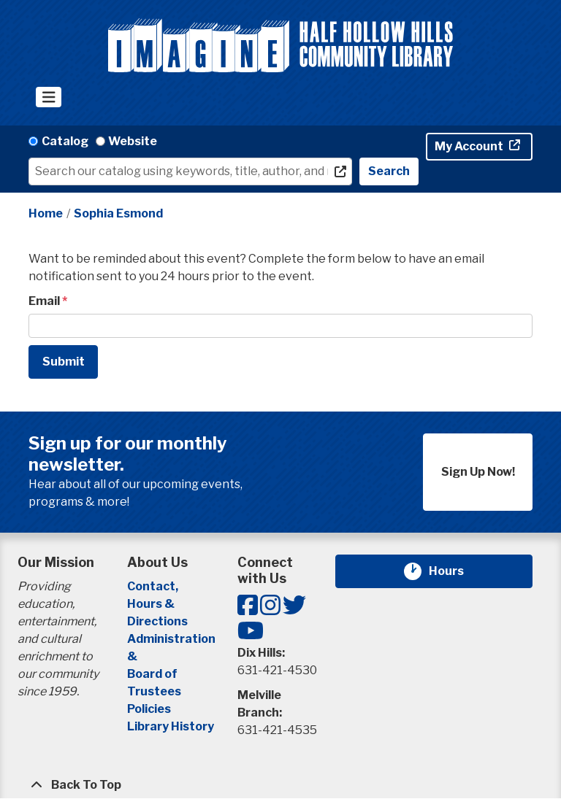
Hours (455, 571)
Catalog (65, 141)
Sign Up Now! (478, 472)
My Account (470, 146)
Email (44, 301)
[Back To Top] (280, 785)
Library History (170, 726)
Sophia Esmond (118, 213)
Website (132, 141)
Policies (149, 709)
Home (45, 213)
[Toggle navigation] (48, 97)
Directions (157, 621)
